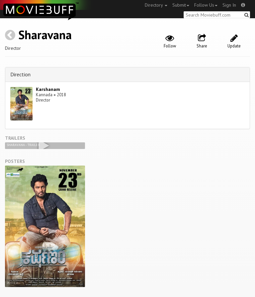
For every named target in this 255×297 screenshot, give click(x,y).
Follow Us (205, 5)
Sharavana (45, 34)
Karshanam (48, 89)
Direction (20, 74)
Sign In (229, 5)
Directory (156, 5)
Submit (180, 5)
